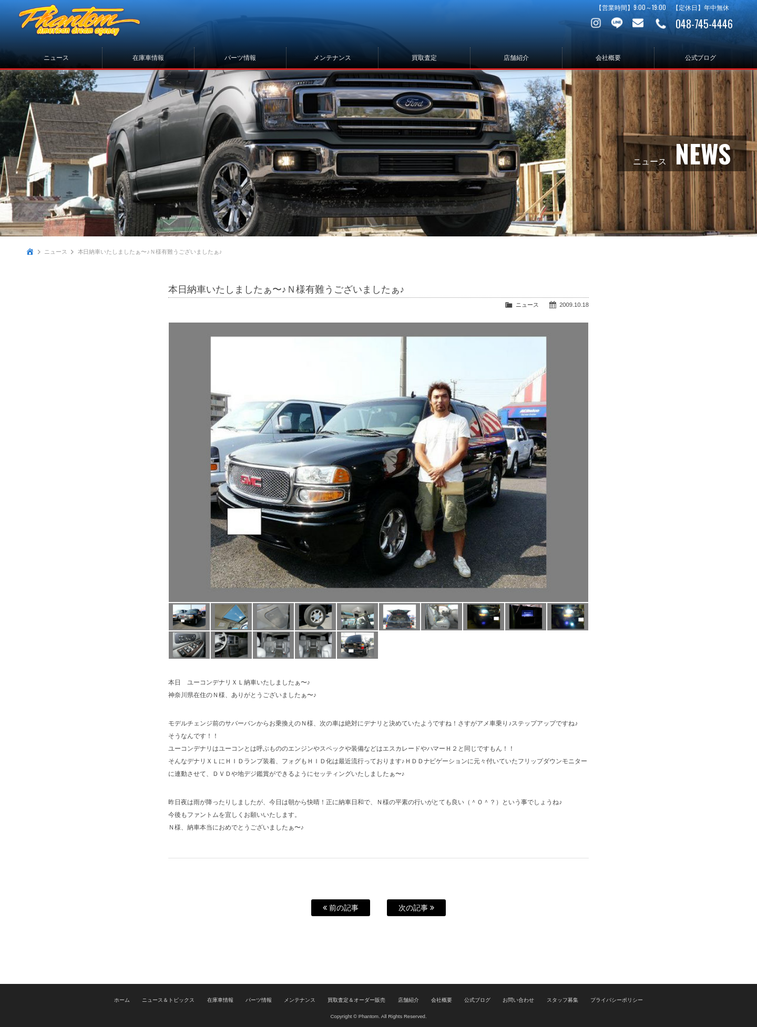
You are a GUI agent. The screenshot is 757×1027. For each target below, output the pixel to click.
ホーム (122, 999)
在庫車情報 (148, 57)
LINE (617, 23)
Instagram (596, 23)
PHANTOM (89, 23)
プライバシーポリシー (616, 999)
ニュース (56, 57)
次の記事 (416, 908)
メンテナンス (332, 57)
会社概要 (608, 57)
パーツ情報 (240, 57)
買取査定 (424, 57)
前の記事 (341, 908)
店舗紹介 (516, 57)
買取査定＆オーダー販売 (356, 999)
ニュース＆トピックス (168, 999)
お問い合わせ (638, 23)
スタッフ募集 (562, 999)
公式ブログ (701, 57)
